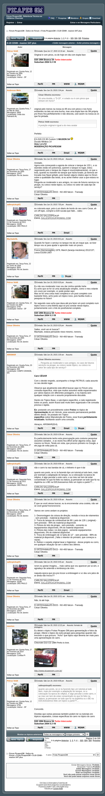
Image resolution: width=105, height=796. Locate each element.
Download (96, 18)
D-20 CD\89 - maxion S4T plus (69, 31)
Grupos (85, 18)
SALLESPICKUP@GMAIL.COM (56, 218)
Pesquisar (62, 18)
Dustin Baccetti (62, 783)
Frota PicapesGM (48, 31)
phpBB (48, 787)
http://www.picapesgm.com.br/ (48, 671)
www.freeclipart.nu (65, 785)
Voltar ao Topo (13, 84)
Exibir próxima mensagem (88, 43)
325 (79, 38)
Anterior (57, 38)
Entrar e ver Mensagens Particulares (85, 23)
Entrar (19, 23)
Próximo (85, 38)
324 (75, 38)
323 (72, 38)
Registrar (10, 23)
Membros (74, 18)
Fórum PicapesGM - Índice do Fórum (24, 31)
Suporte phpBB (58, 789)
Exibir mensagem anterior (64, 43)
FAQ (52, 18)
